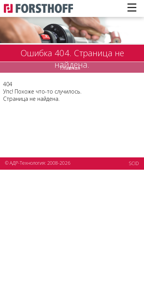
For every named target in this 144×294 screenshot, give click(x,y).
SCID (134, 163)
